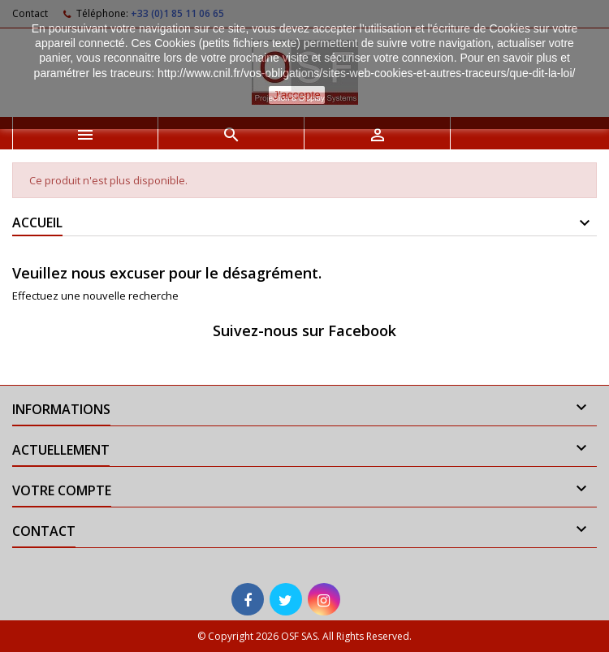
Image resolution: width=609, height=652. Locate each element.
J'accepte (297, 95)
